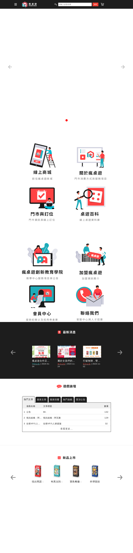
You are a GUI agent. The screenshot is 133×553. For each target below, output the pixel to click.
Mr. (44, 412)
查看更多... (66, 429)
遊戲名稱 (30, 406)
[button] (10, 67)
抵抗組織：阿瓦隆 (34, 418)
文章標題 (47, 406)
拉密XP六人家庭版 (34, 423)
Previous (13, 352)
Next (120, 352)
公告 (28, 412)
